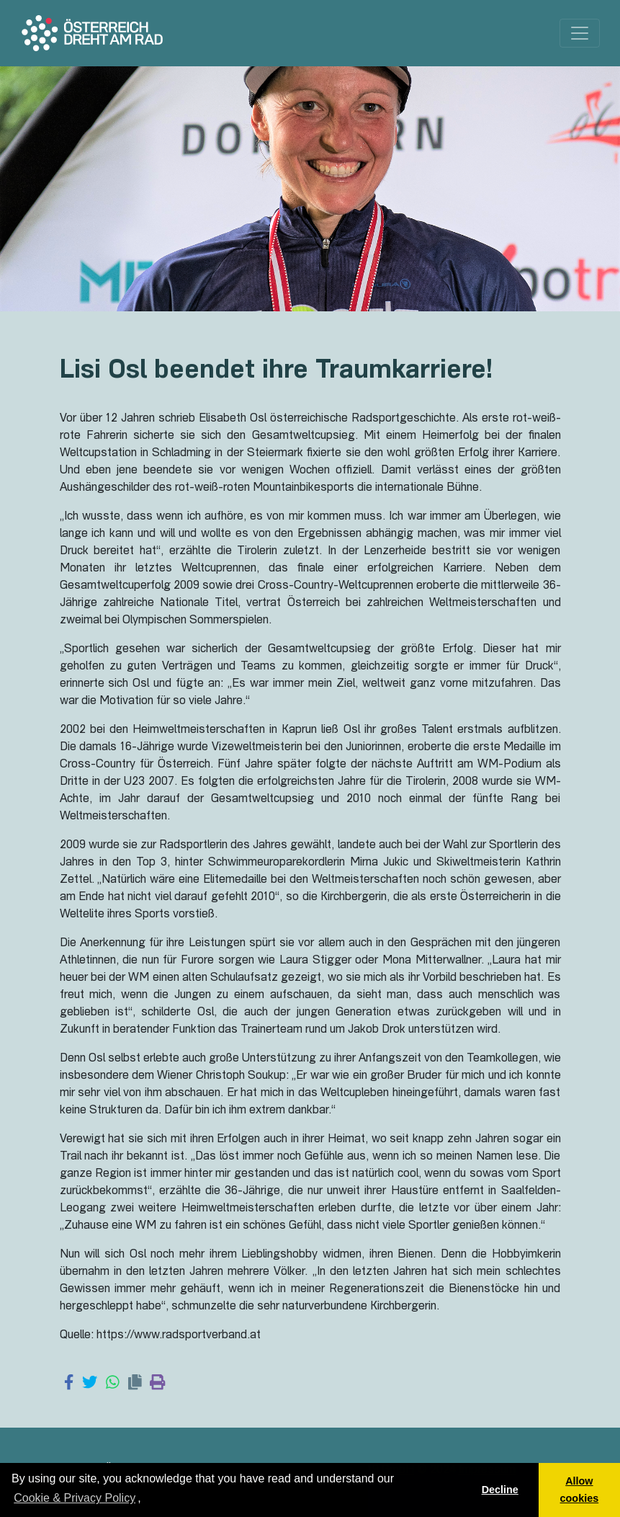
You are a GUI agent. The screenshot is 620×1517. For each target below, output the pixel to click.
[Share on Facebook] (69, 1384)
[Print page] (157, 1384)
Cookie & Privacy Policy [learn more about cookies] (74, 1498)
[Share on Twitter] (90, 1384)
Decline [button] (500, 1489)
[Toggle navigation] (580, 33)
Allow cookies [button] (579, 1489)
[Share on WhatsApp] (113, 1384)
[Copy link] (135, 1384)
